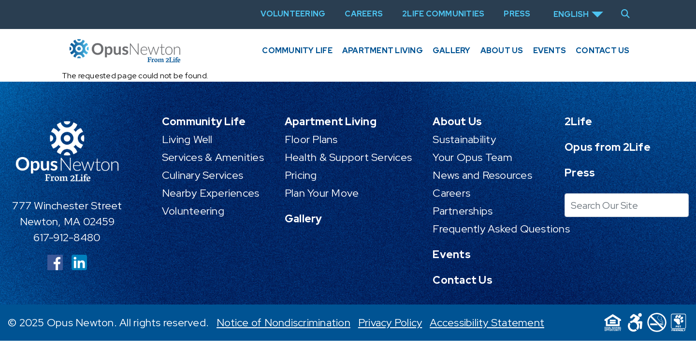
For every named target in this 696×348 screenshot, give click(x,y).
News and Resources (482, 175)
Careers (451, 193)
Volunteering (193, 211)
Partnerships (463, 211)
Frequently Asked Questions (501, 229)
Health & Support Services (348, 157)
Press (580, 173)
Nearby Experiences (211, 193)
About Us (501, 50)
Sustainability (464, 139)
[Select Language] (578, 14)
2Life (578, 122)
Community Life (297, 50)
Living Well (187, 139)
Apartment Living (382, 50)
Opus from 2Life (608, 147)
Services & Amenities (213, 157)
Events (549, 50)
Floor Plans (311, 139)
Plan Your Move (322, 193)
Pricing (301, 175)
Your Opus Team (472, 157)
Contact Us (603, 50)
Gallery (452, 50)
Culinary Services (202, 175)
